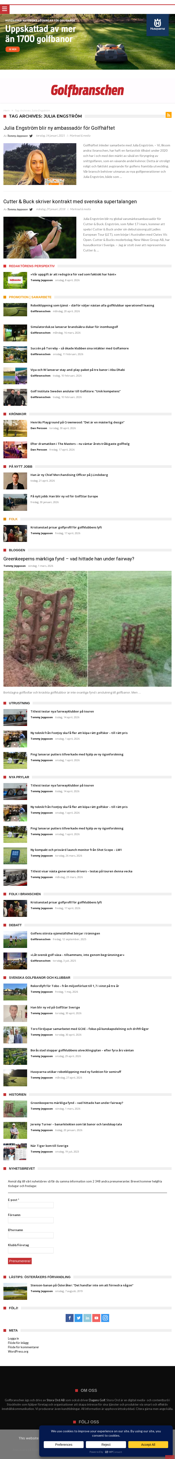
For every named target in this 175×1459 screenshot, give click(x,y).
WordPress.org (18, 1351)
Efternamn (15, 1230)
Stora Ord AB (56, 1399)
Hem (6, 110)
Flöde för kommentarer (23, 1346)
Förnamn (14, 1215)
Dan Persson (39, 428)
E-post (13, 1200)
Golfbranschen (41, 311)
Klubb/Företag (18, 1245)
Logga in (13, 1338)
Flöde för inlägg (18, 1342)
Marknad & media (79, 135)
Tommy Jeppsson (17, 135)
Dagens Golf (97, 1399)
